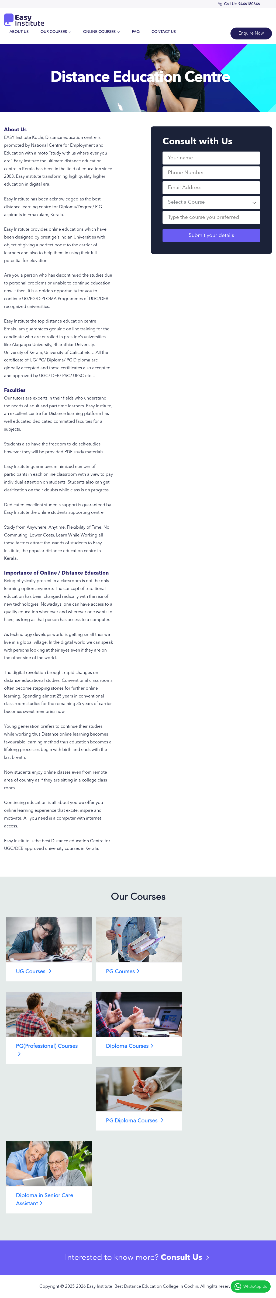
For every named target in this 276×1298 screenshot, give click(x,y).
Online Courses (101, 32)
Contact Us (163, 32)
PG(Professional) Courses (47, 1050)
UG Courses (34, 971)
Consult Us (186, 1258)
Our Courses (55, 32)
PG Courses (124, 971)
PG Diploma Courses (135, 1120)
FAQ (136, 32)
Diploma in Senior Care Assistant (44, 1200)
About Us (19, 32)
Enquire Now (251, 33)
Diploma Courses (130, 1046)
